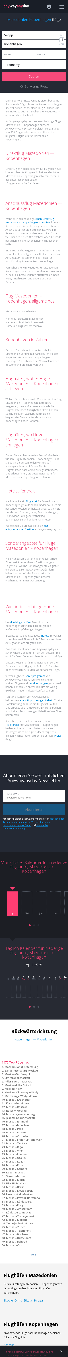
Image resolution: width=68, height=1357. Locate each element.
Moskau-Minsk (15, 1179)
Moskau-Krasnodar (18, 1099)
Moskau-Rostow (16, 1107)
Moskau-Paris (14, 1128)
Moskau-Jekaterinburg (20, 1114)
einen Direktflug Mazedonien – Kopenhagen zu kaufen (29, 220)
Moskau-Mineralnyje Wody (21, 1092)
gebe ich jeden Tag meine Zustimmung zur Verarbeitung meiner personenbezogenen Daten (33, 822)
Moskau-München (17, 1125)
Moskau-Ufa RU (16, 1158)
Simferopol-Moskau (17, 1078)
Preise (57, 735)
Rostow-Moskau (16, 1110)
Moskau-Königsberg (19, 1201)
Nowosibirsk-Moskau (19, 1194)
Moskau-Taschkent (18, 1230)
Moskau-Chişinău (17, 1136)
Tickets (45, 635)
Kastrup (9, 1345)
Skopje (8, 1300)
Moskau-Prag (14, 1205)
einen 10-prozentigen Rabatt (36, 700)
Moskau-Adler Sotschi (18, 1085)
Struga (38, 1300)
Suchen (34, 76)
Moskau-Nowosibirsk (19, 1190)
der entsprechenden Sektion (26, 527)
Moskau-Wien (14, 1150)
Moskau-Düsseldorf (18, 1238)
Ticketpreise (12, 724)
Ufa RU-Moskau (16, 1183)
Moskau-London (16, 1154)
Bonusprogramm (35, 676)
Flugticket (31, 501)
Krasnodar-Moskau (18, 1103)
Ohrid (18, 1300)
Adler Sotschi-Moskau (18, 1081)
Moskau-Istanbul (17, 1121)
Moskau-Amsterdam (19, 1209)
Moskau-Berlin (15, 1187)
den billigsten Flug (20, 622)
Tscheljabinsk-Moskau (20, 1223)
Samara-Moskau (16, 1176)
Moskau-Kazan (15, 1161)
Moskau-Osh (14, 1245)
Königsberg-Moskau (19, 1212)
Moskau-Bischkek (17, 1234)
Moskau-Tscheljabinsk (20, 1216)
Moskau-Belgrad (16, 1241)
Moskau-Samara (16, 1169)
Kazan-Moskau (15, 1172)
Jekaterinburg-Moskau (20, 1118)
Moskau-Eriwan (16, 1132)
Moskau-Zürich (15, 1227)
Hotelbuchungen (38, 683)
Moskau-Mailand (17, 1219)
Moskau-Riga (14, 1147)
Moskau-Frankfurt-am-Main (24, 1139)
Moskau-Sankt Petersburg (21, 1067)
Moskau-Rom (14, 1165)
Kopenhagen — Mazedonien (34, 1039)
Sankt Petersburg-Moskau (21, 1070)
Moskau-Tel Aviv (16, 1143)
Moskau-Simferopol (17, 1074)
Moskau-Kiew (13, 1088)
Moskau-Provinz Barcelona (23, 1198)
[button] (30, 925)
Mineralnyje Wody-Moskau (21, 1096)
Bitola (28, 1300)
